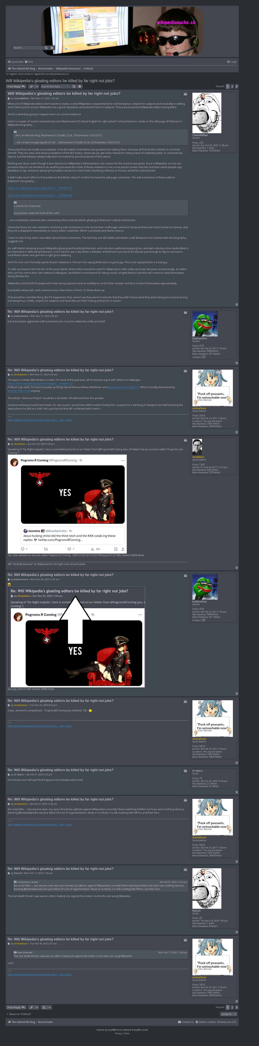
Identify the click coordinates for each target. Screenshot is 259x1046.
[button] (237, 86)
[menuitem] (28, 62)
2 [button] (232, 86)
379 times (214, 472)
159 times (214, 150)
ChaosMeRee (200, 135)
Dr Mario (197, 770)
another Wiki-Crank (19, 391)
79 (200, 778)
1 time (210, 148)
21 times (212, 783)
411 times (214, 353)
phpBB (111, 1029)
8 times (213, 926)
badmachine (199, 338)
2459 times (215, 426)
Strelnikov (198, 457)
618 (201, 345)
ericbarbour (199, 408)
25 (200, 918)
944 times (212, 351)
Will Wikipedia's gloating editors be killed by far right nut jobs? (60, 81)
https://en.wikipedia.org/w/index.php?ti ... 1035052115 (40, 188)
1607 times (213, 423)
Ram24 (196, 910)
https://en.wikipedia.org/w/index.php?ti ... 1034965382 (40, 195)
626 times (212, 469)
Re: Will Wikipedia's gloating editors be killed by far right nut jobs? (61, 311)
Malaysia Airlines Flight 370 (123, 387)
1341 (202, 464)
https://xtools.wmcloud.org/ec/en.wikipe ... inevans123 (40, 383)
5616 (202, 415)
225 (201, 142)
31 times (214, 786)
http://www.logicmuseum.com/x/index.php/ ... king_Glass (40, 420)
